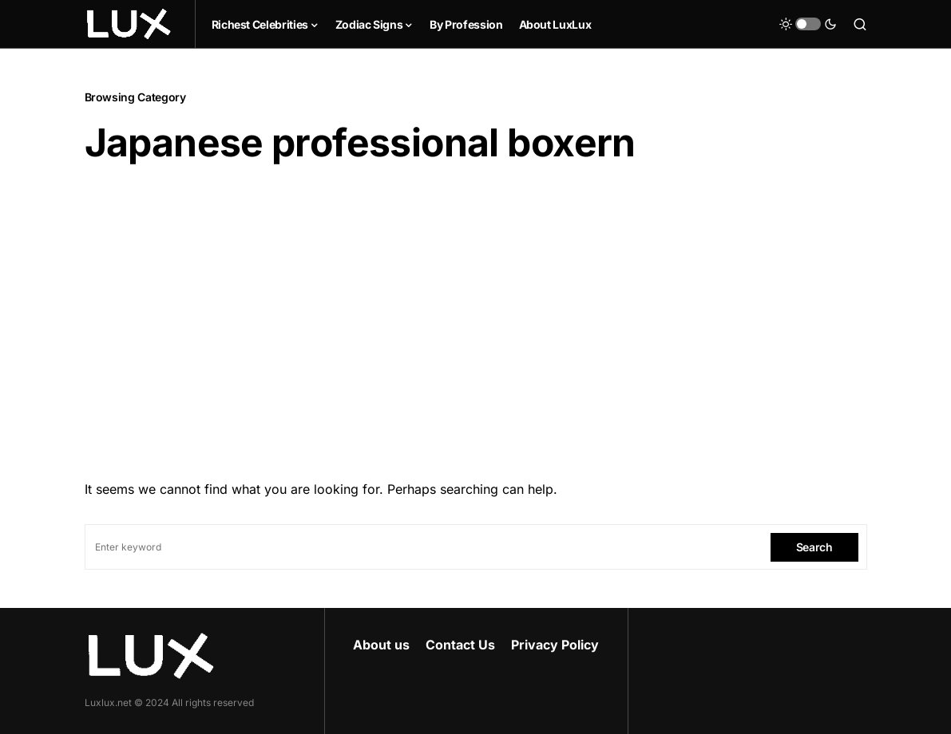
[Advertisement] (476, 316)
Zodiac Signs (369, 24)
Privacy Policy (555, 645)
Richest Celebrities (260, 24)
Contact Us (460, 645)
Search (814, 547)
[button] (808, 24)
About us (381, 645)
